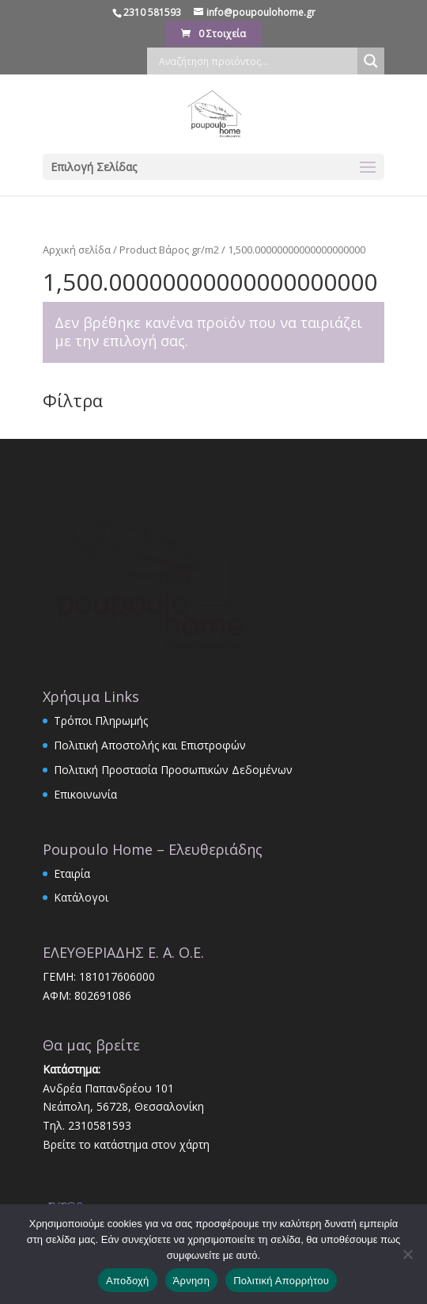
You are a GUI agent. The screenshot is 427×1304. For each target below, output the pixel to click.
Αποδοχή (127, 1281)
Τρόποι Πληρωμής (101, 720)
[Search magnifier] (370, 61)
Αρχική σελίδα (77, 249)
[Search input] (256, 61)
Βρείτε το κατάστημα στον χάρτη (126, 1144)
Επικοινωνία (85, 794)
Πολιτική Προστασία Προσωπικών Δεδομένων (173, 769)
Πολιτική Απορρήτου (281, 1281)
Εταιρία (72, 873)
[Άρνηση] (407, 1254)
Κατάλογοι (81, 897)
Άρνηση (191, 1281)
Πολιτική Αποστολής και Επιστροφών (150, 745)
